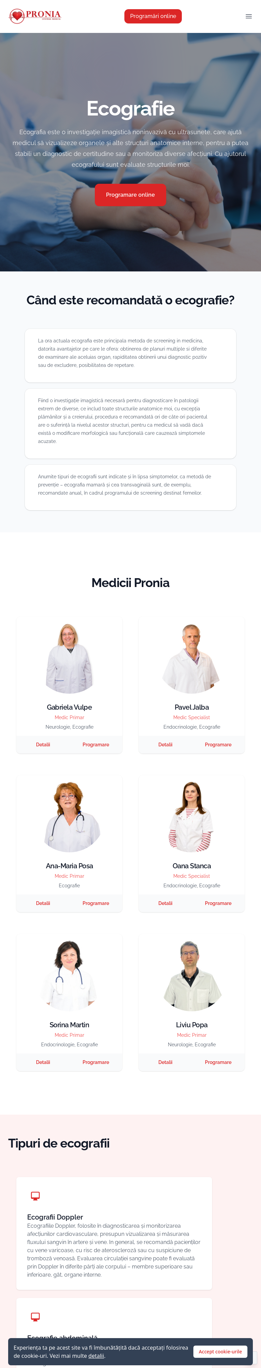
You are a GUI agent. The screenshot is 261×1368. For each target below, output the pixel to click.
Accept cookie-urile (220, 1351)
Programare (96, 744)
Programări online (153, 16)
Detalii (43, 744)
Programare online (130, 195)
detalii (96, 1356)
